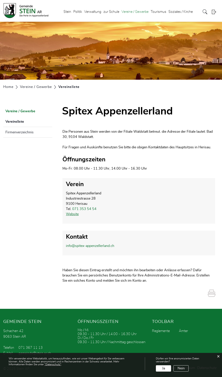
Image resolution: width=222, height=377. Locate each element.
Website (72, 214)
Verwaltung (92, 11)
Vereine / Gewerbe (135, 11)
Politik (77, 11)
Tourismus (158, 11)
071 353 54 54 (84, 209)
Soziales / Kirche (180, 11)
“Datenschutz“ (52, 364)
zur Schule (111, 11)
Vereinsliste (25, 121)
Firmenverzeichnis (19, 132)
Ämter (183, 331)
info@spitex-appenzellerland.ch (90, 246)
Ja (163, 368)
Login (215, 12)
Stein (67, 11)
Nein (181, 368)
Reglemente (161, 331)
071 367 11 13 (30, 347)
